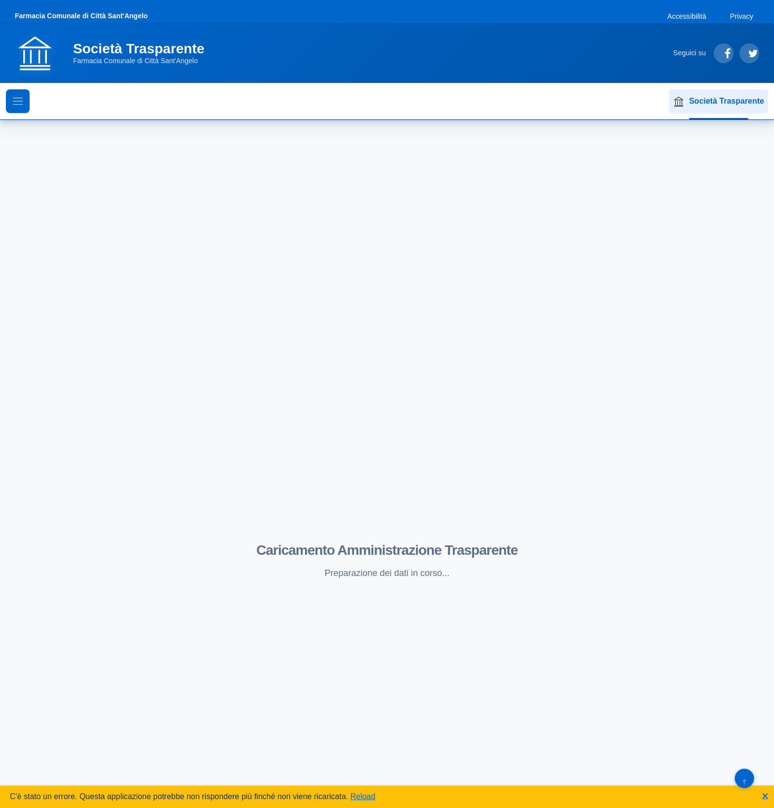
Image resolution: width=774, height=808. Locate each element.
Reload (363, 796)
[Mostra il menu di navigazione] (18, 101)
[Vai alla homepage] (115, 53)
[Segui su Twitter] (749, 53)
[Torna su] (744, 778)
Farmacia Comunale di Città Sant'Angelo (81, 16)
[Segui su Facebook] (724, 53)
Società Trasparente (718, 102)
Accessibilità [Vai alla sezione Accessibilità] (686, 16)
